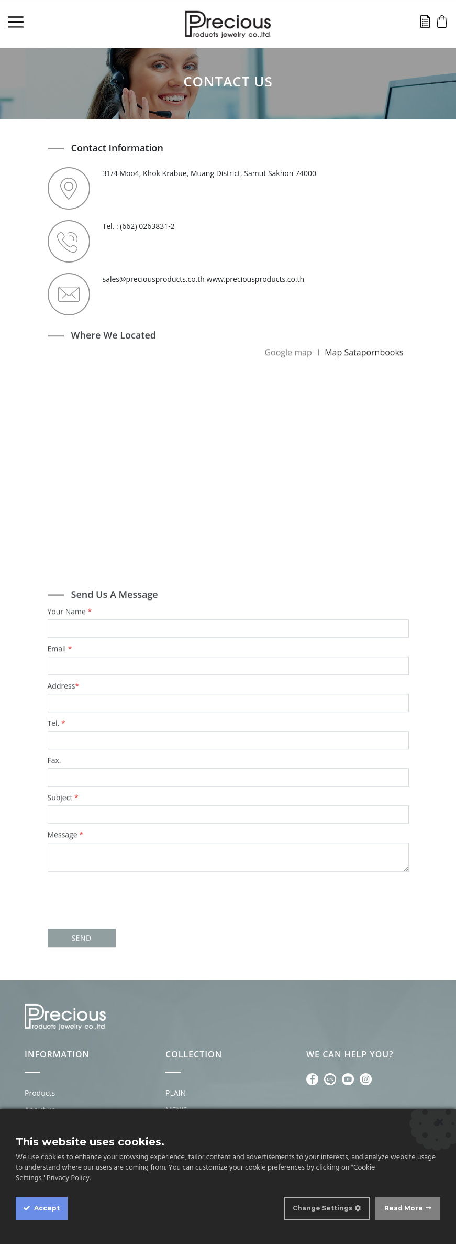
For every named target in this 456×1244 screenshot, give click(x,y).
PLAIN (175, 1093)
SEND (81, 934)
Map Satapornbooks (364, 348)
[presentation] (228, 887)
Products (40, 1093)
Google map (288, 348)
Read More (403, 1208)
